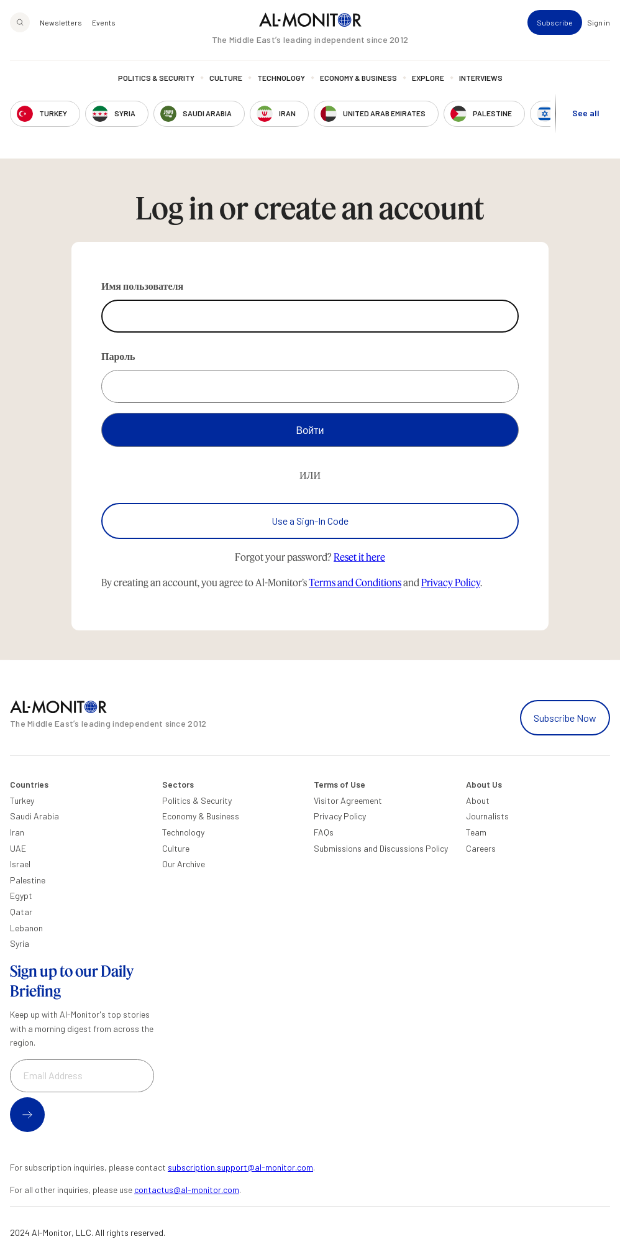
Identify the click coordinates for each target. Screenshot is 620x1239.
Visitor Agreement (348, 800)
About (478, 800)
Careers (481, 848)
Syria (19, 943)
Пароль (118, 356)
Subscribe (555, 22)
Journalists (487, 816)
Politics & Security (156, 77)
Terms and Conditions (355, 582)
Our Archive (183, 864)
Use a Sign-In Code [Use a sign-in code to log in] (310, 521)
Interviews (481, 77)
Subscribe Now (565, 718)
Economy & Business (358, 77)
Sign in (598, 22)
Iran (17, 832)
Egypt (21, 895)
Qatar (21, 911)
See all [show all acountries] (585, 113)
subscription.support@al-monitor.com (240, 1167)
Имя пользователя (142, 286)
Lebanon (26, 928)
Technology (281, 77)
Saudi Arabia (34, 816)
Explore (428, 77)
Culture (225, 77)
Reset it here (359, 557)
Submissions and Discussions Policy (381, 848)
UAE (18, 848)
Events (104, 22)
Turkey (22, 800)
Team (476, 832)
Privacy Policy (450, 582)
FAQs (324, 832)
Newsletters (61, 22)
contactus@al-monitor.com (186, 1189)
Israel (20, 864)
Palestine (27, 880)
